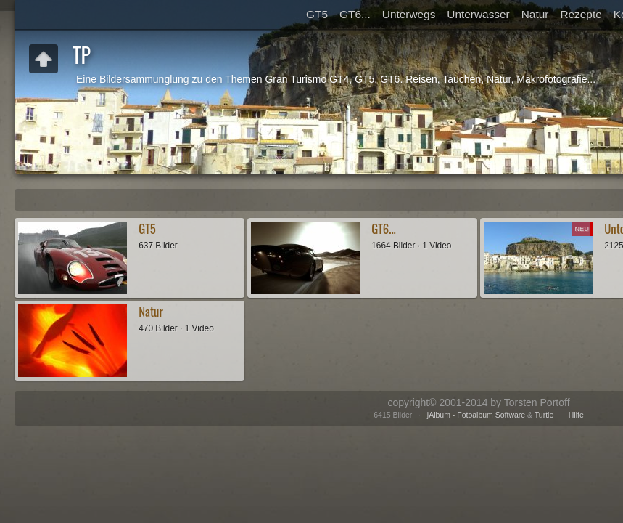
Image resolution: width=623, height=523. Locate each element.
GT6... (355, 14)
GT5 (317, 14)
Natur (535, 14)
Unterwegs (409, 14)
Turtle (544, 414)
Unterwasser (478, 14)
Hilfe (576, 414)
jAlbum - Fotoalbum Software (476, 414)
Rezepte (580, 14)
